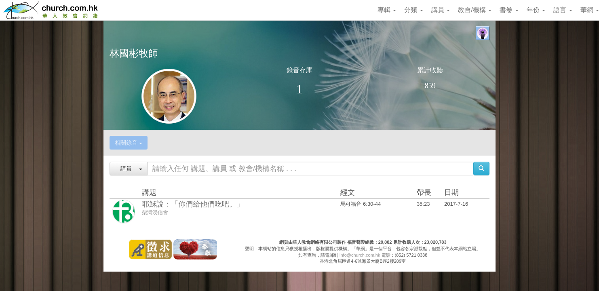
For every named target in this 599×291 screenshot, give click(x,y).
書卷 (509, 9)
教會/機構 (474, 9)
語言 (562, 9)
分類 (413, 9)
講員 (440, 9)
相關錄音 (128, 142)
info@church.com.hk (360, 255)
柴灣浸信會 (155, 212)
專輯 (387, 9)
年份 (536, 9)
